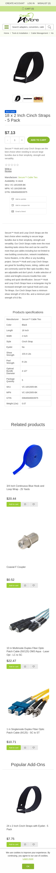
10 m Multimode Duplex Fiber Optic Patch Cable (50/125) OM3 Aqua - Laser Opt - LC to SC (28, 651)
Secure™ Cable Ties (27, 177)
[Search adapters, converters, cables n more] (28, 27)
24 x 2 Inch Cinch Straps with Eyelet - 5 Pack (27, 827)
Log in (30, 3)
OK (27, 866)
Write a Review (8, 170)
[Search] (49, 27)
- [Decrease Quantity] (7, 140)
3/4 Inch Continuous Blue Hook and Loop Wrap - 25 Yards (25, 487)
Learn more (28, 859)
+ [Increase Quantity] (22, 140)
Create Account (14, 3)
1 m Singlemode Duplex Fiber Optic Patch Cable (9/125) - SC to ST (25, 731)
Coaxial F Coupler (16, 567)
